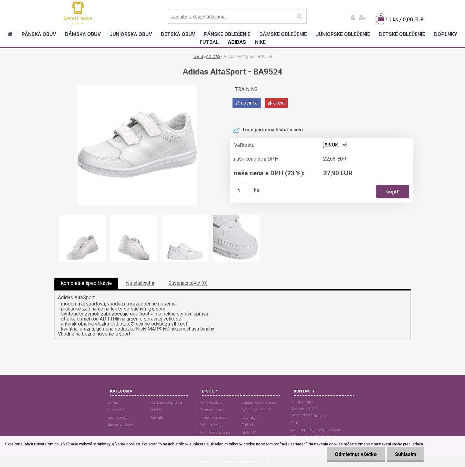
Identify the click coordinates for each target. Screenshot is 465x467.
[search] (299, 17)
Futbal (247, 425)
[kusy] (242, 190)
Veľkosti (156, 410)
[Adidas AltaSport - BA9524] (137, 87)
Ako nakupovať (120, 425)
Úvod (198, 56)
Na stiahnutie (140, 283)
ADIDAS (213, 56)
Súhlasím (405, 454)
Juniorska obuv (212, 417)
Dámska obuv (211, 410)
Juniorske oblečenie (259, 402)
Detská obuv (210, 425)
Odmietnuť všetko (356, 454)
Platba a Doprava (166, 402)
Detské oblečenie (256, 410)
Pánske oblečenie (214, 432)
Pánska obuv (210, 402)
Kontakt (156, 417)
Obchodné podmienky (117, 414)
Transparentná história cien (267, 129)
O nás (113, 402)
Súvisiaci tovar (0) (188, 283)
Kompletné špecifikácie (86, 283)
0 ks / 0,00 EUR (406, 19)
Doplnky (249, 417)
